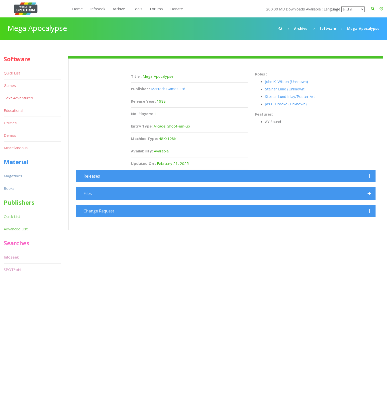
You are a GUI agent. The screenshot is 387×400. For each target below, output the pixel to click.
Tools (137, 8)
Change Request (99, 211)
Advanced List (16, 228)
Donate (176, 8)
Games (10, 85)
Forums (156, 8)
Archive (119, 8)
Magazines (13, 175)
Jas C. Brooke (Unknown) (286, 103)
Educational (13, 110)
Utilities (10, 122)
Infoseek (97, 8)
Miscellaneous (16, 147)
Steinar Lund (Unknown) (285, 88)
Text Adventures (18, 97)
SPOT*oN (12, 269)
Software (327, 28)
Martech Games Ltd (168, 88)
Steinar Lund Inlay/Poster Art (290, 96)
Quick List (12, 72)
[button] (381, 8)
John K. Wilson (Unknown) (286, 81)
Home (77, 8)
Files (88, 193)
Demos (10, 135)
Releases (92, 176)
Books (9, 188)
